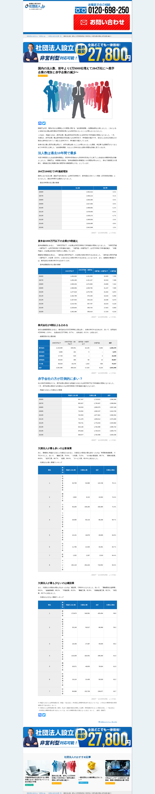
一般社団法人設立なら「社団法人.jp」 (36, 16)
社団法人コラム (101, 775)
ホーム (49, 775)
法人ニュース (43, 50)
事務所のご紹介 (75, 775)
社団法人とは (83, 751)
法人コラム (29, 753)
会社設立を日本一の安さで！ (34, 767)
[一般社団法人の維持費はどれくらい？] (91, 743)
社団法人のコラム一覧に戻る (108, 696)
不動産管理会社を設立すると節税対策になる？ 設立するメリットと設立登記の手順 (37, 748)
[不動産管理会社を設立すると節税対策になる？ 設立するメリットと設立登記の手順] (37, 743)
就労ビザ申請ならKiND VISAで (54, 767)
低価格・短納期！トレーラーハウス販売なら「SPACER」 (112, 767)
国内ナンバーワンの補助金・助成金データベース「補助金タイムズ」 (77, 769)
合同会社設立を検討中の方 (85, 767)
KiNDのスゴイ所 (61, 775)
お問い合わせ (88, 775)
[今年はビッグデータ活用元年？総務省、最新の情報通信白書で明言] (117, 744)
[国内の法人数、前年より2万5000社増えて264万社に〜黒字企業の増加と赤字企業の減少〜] (64, 741)
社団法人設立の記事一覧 (54, 16)
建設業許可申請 (70, 767)
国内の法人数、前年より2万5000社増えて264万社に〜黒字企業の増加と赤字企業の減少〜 (63, 747)
